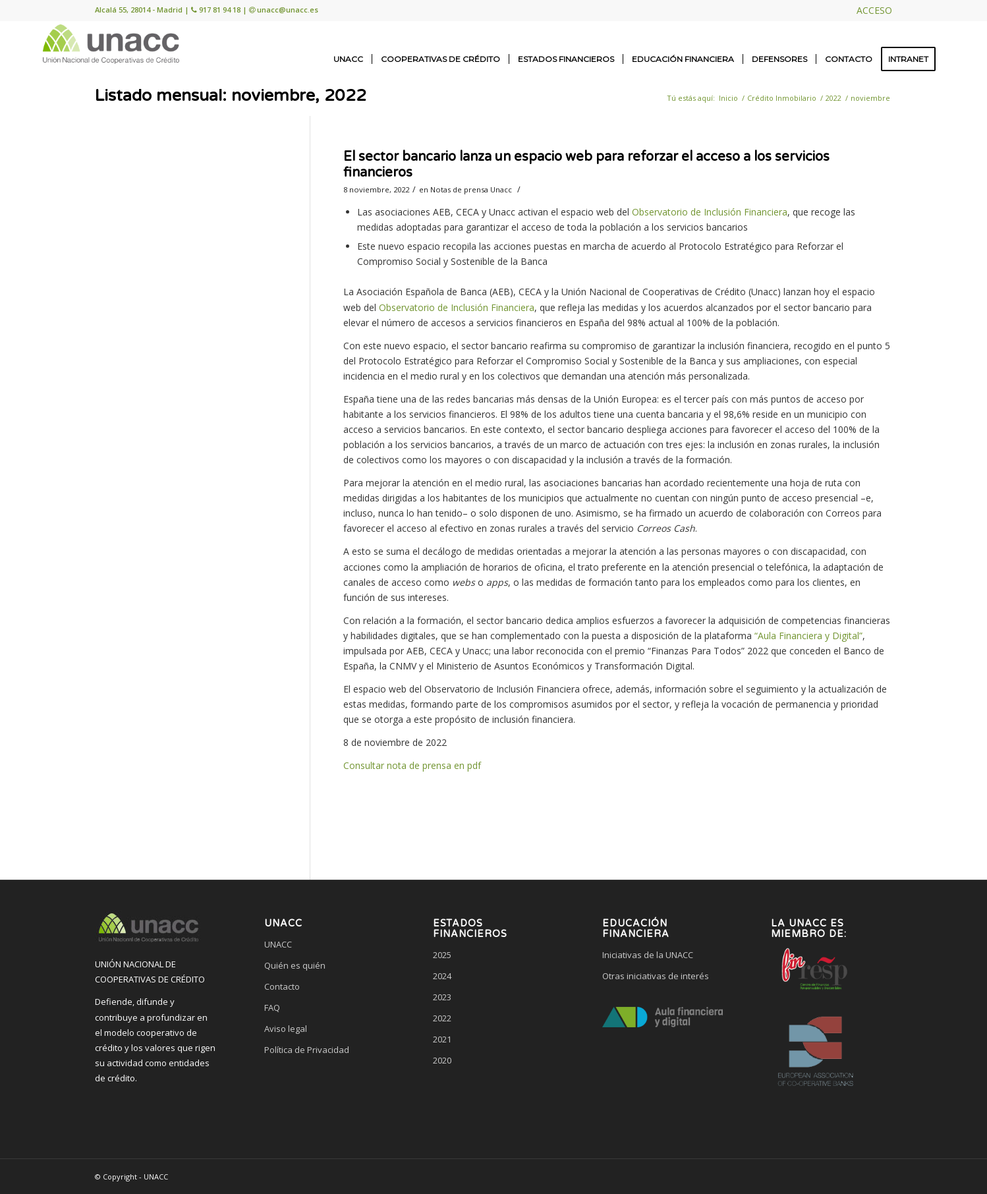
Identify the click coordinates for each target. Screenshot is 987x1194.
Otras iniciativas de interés (655, 976)
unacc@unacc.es (287, 9)
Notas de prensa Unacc (471, 189)
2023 (442, 997)
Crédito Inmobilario (781, 98)
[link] (324, 1100)
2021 (442, 1039)
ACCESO (874, 10)
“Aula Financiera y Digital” (808, 635)
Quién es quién (294, 965)
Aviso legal (285, 1029)
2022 (833, 98)
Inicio (728, 98)
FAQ (272, 1007)
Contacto (282, 986)
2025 (442, 955)
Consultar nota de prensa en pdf (412, 765)
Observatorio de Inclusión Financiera (709, 212)
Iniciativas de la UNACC (647, 955)
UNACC (278, 944)
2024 (442, 976)
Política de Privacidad (306, 1050)
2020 (442, 1060)
